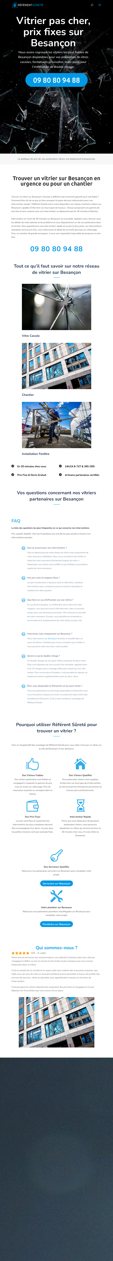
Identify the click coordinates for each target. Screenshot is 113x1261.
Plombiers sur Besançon (56, 924)
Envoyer (92, 146)
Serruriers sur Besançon (56, 883)
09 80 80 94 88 (56, 80)
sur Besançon (48, 638)
